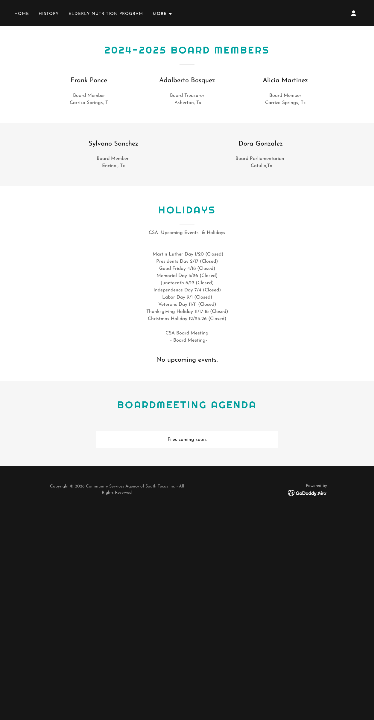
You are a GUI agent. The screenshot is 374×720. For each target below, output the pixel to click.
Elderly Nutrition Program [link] (106, 14)
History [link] (49, 14)
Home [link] (21, 14)
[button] (163, 14)
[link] (307, 492)
